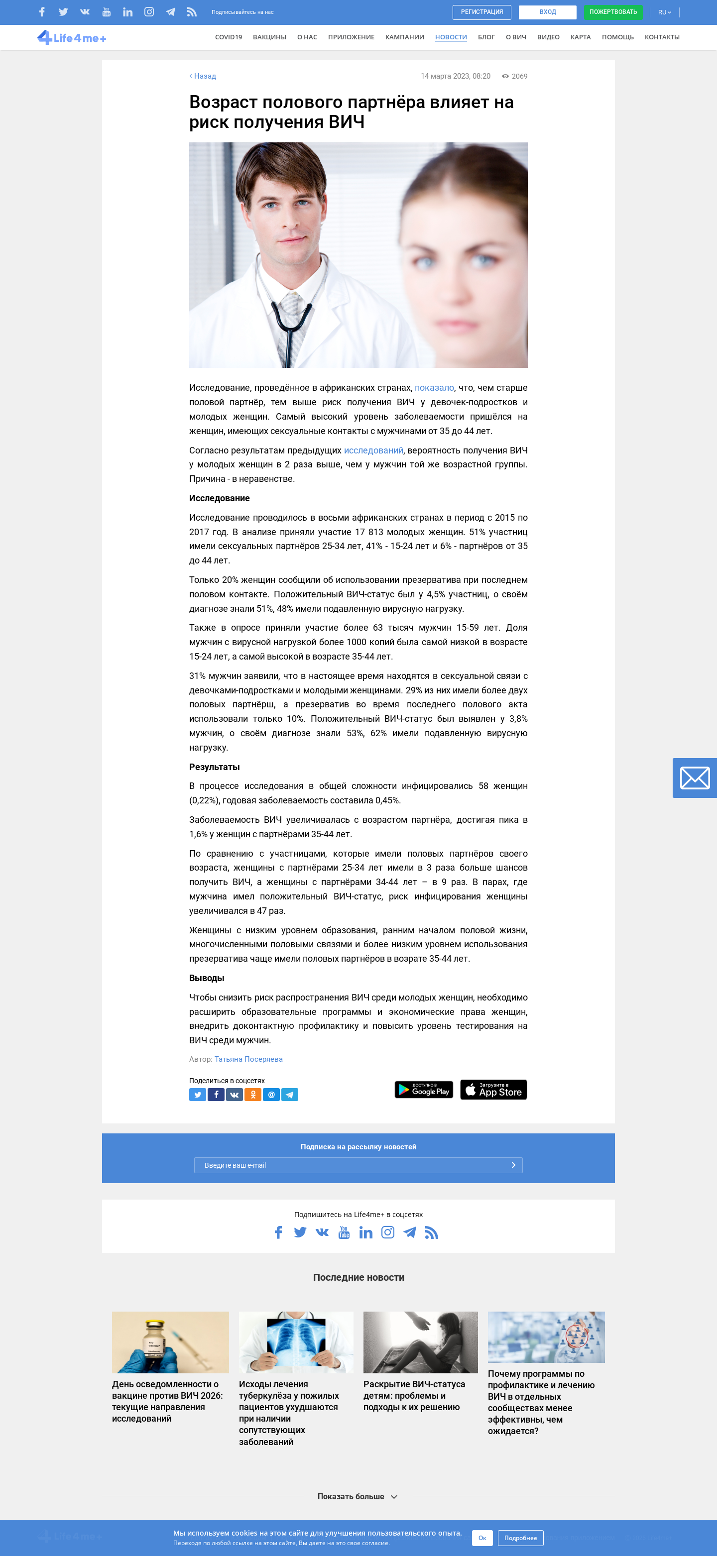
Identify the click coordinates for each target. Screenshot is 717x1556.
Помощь (618, 36)
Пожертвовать (613, 11)
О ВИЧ (516, 36)
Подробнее (520, 1538)
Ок (482, 1538)
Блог (486, 36)
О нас (307, 36)
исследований (373, 450)
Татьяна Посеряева (249, 1059)
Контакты (662, 36)
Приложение (351, 36)
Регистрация (482, 11)
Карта (581, 36)
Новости (451, 36)
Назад (201, 76)
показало (434, 387)
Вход (548, 11)
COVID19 (228, 36)
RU (664, 12)
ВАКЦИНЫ (269, 36)
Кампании (404, 36)
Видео (548, 36)
